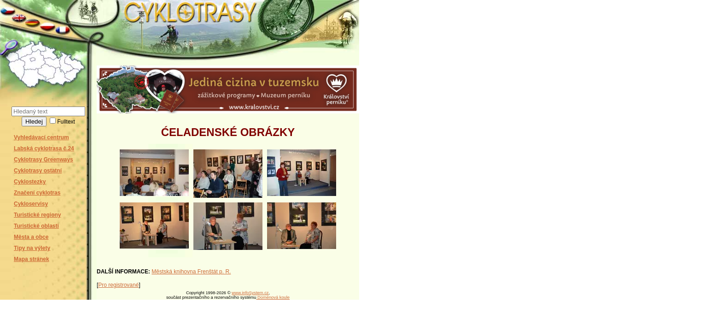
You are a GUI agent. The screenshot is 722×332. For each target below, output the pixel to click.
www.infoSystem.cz (250, 292)
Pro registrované (118, 285)
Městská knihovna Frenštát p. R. (191, 271)
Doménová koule (273, 297)
